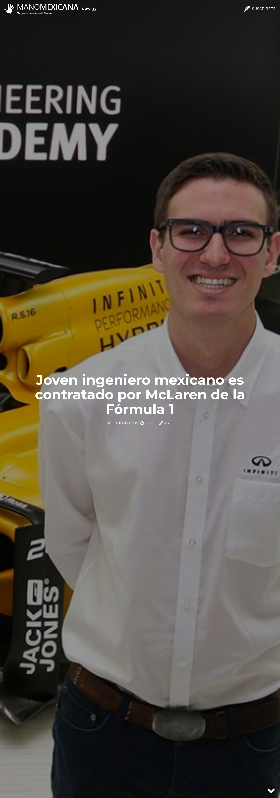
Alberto (168, 423)
